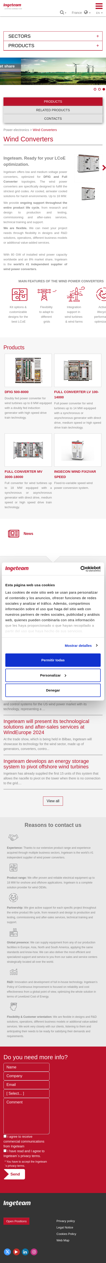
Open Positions (16, 1221)
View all (53, 801)
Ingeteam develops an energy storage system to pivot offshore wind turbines (46, 764)
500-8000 (16, 392)
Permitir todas (53, 660)
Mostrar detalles (78, 645)
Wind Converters (45, 130)
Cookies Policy (66, 1234)
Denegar (53, 690)
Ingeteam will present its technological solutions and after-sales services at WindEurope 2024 (46, 726)
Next (101, 168)
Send (15, 1174)
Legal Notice (64, 1227)
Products (53, 101)
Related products (53, 110)
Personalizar (53, 675)
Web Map (62, 1240)
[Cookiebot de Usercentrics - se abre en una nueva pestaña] (80, 569)
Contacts (53, 118)
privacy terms (30, 1156)
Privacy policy (65, 1221)
